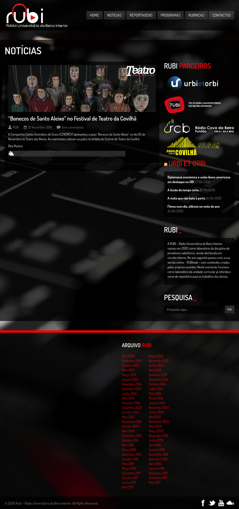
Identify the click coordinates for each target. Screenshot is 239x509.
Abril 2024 (128, 398)
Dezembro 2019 (131, 436)
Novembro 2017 (158, 473)
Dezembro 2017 (131, 473)
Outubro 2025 (130, 365)
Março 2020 (156, 431)
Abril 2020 (128, 431)
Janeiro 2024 (157, 403)
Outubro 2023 (130, 412)
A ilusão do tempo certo (183, 190)
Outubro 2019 (130, 440)
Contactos (221, 15)
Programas (170, 15)
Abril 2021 (155, 417)
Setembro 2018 (158, 459)
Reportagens (141, 15)
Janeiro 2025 (130, 379)
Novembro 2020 (159, 422)
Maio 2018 (128, 464)
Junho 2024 (129, 393)
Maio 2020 (155, 426)
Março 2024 (156, 398)
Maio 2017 (155, 482)
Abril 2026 (128, 356)
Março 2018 (129, 468)
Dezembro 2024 (158, 379)
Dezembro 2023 (132, 407)
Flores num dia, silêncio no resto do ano (194, 206)
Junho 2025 (156, 365)
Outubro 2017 (130, 478)
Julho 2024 (156, 389)
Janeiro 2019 (156, 450)
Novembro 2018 (158, 454)
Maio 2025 (128, 370)
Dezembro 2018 (131, 454)
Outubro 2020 (130, 426)
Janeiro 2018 (156, 468)
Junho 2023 (156, 412)
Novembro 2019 (158, 436)
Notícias (114, 15)
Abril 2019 (155, 445)
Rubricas (196, 15)
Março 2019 (129, 450)
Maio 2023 (128, 417)
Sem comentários (73, 127)
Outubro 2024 (157, 384)
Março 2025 (129, 375)
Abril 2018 (155, 464)
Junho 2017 (129, 482)
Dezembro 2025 (132, 361)
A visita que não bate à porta (186, 198)
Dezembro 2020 (132, 422)
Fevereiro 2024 (131, 403)
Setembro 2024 (131, 389)
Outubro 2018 (130, 459)
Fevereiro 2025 (158, 375)
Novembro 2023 (159, 407)
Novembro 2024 (132, 384)
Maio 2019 (128, 445)
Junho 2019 (156, 440)
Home (94, 15)
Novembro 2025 (159, 361)
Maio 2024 (155, 393)
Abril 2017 (128, 487)
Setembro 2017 (158, 478)
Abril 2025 (155, 370)
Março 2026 (156, 356)
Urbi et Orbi (187, 163)
